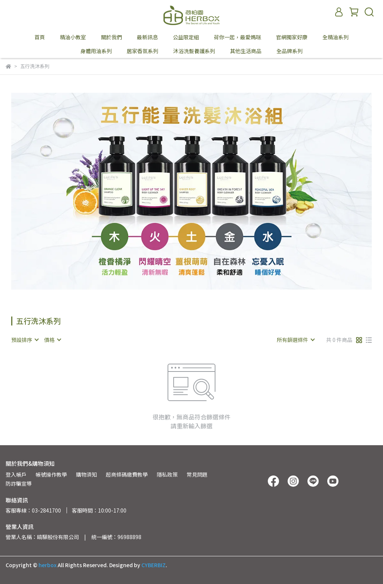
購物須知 (86, 474)
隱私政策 (167, 474)
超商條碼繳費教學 (127, 474)
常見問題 (197, 474)
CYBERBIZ (153, 565)
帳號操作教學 (51, 474)
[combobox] (24, 339)
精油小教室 (73, 37)
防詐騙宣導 (19, 483)
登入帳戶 (16, 474)
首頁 (39, 37)
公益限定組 (186, 37)
